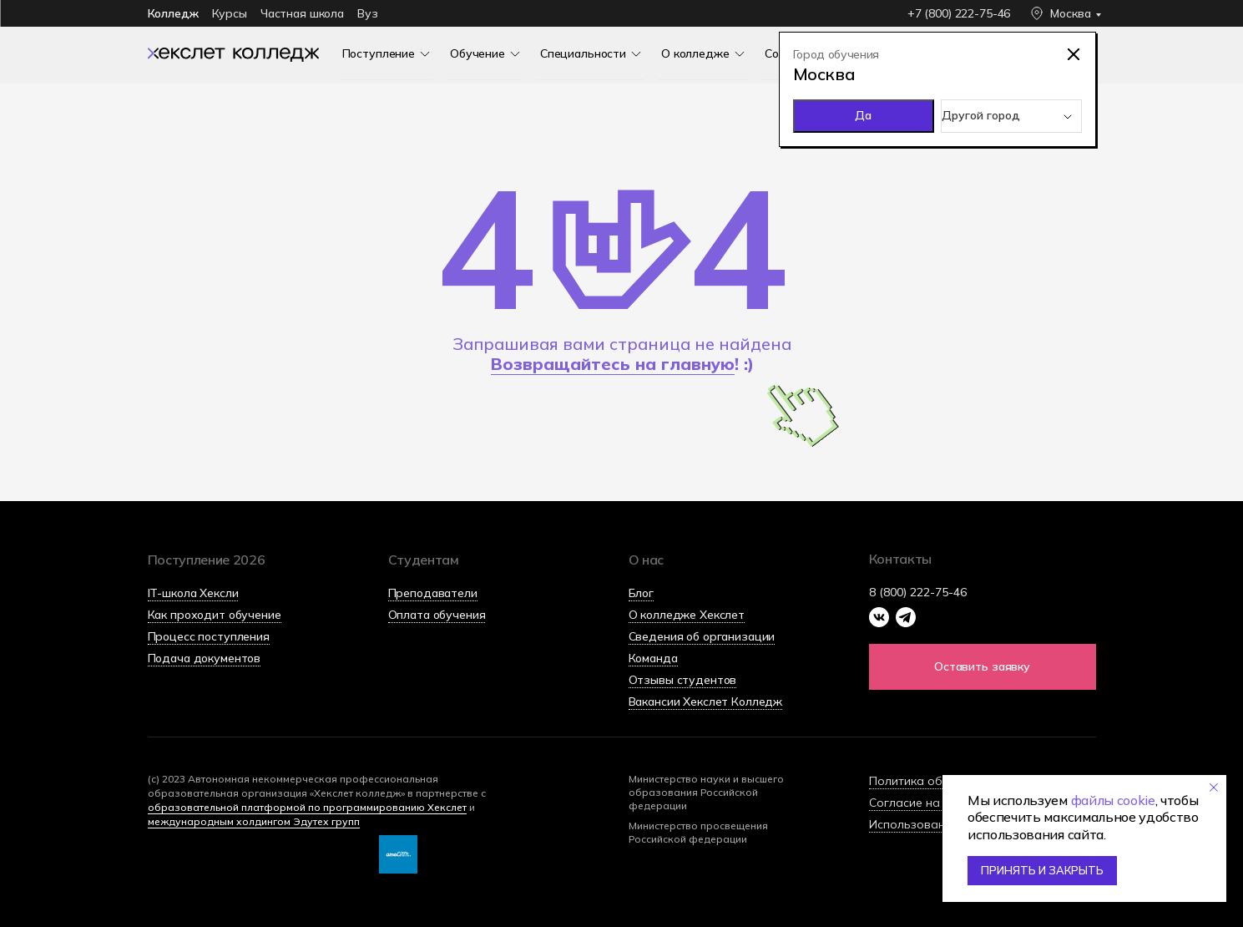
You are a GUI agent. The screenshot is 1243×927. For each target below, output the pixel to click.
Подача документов (204, 658)
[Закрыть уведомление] (1213, 787)
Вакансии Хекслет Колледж (706, 701)
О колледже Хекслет (687, 614)
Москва (1070, 13)
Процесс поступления (209, 636)
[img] (233, 53)
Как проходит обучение (214, 614)
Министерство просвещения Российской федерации (698, 832)
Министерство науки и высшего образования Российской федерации (706, 792)
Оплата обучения (437, 614)
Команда (653, 658)
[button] (982, 667)
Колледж (173, 13)
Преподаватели (432, 592)
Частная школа (302, 13)
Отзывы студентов (683, 679)
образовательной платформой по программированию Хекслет (307, 807)
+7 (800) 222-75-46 (958, 13)
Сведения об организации (702, 636)
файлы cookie (1113, 800)
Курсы (229, 13)
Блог (641, 592)
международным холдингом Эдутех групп (254, 821)
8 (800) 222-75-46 (918, 592)
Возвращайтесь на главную (613, 363)
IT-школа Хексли (193, 592)
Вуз (367, 13)
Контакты (900, 558)
